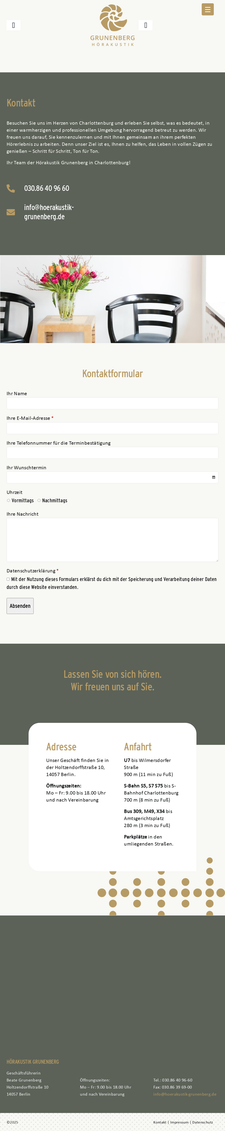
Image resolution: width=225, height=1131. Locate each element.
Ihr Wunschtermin (27, 467)
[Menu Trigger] (208, 9)
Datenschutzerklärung (33, 570)
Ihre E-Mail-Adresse (30, 417)
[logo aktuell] (112, 7)
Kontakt (160, 1122)
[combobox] (112, 477)
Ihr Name (17, 393)
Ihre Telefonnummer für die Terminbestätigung (59, 442)
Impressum (179, 1122)
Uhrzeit (15, 491)
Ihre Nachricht (22, 513)
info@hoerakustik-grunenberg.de (49, 212)
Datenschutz (202, 1122)
